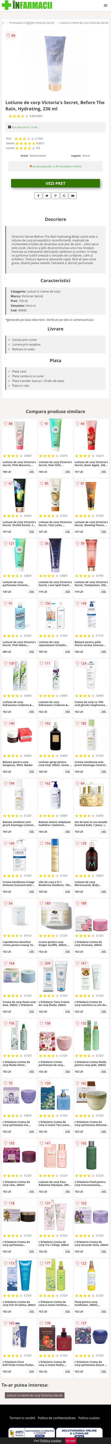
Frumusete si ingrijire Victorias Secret (31, 23)
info (31, 471)
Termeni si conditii (22, 1418)
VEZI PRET (55, 183)
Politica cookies (89, 1418)
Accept (70, 1441)
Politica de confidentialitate (57, 1418)
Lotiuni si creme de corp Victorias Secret (84, 23)
